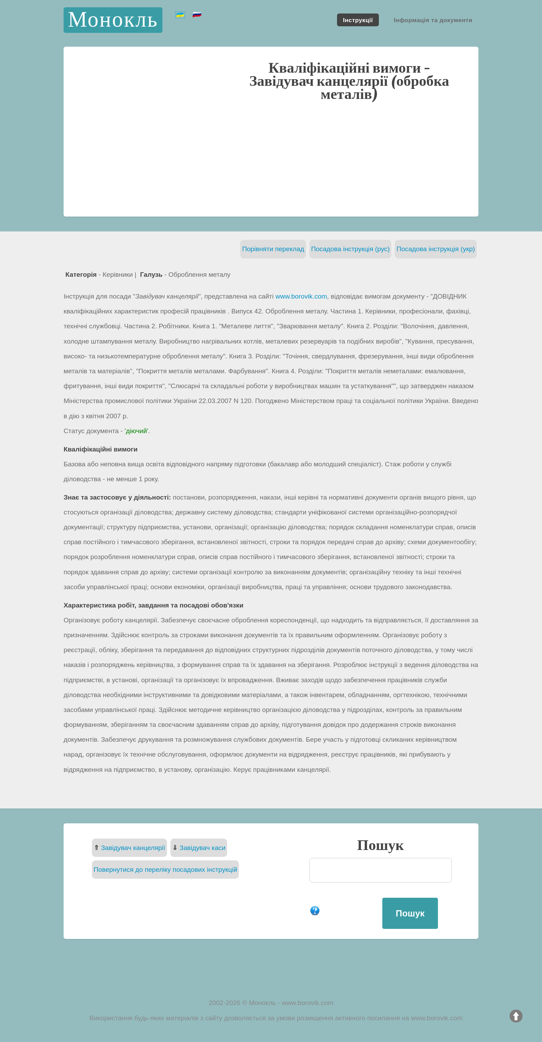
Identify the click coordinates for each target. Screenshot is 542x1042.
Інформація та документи (433, 19)
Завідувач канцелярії (133, 847)
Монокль (113, 20)
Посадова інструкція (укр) (435, 249)
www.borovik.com (301, 296)
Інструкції (358, 19)
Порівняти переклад (273, 249)
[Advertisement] (271, 158)
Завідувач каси (202, 847)
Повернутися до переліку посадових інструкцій (165, 869)
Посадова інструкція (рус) (350, 249)
